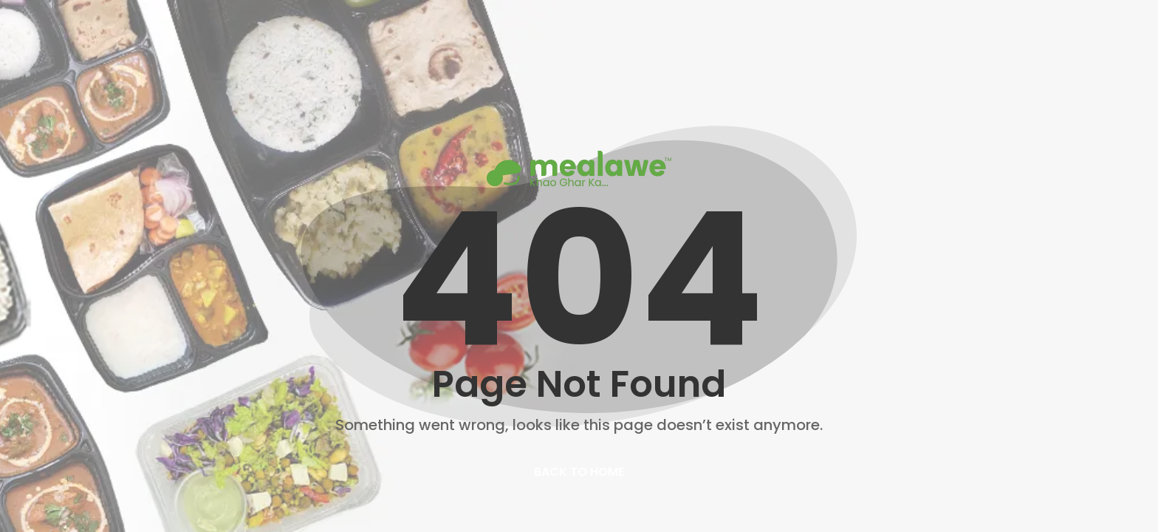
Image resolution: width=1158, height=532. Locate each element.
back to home (579, 471)
